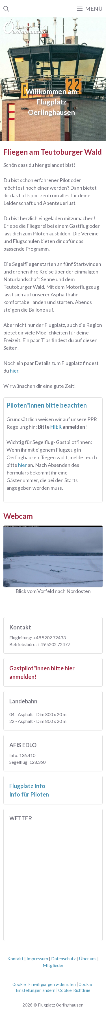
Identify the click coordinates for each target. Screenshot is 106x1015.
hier (14, 371)
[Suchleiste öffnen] (6, 8)
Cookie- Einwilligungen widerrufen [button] (44, 984)
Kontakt (15, 958)
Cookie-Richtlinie (74, 990)
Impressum (37, 958)
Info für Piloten (29, 794)
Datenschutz (63, 958)
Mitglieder (53, 965)
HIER (56, 427)
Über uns (87, 958)
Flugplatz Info (27, 785)
